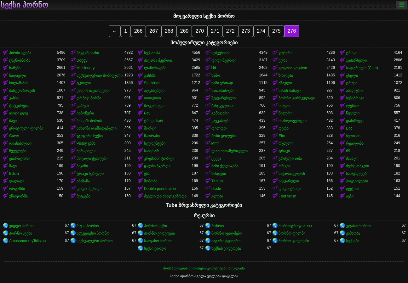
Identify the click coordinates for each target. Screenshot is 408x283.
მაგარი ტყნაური (225, 241)
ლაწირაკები (155, 68)
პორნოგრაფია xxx (295, 226)
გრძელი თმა (290, 158)
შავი (13, 121)
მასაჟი (351, 158)
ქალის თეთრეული (93, 90)
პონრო (217, 226)
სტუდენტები (154, 143)
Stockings (152, 83)
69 (348, 151)
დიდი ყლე (18, 113)
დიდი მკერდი (223, 60)
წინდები (218, 173)
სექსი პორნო (24, 5)
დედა (284, 128)
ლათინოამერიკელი (229, 151)
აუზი (349, 196)
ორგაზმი (17, 188)
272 (230, 31)
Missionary (86, 68)
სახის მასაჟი (289, 90)
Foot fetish (287, 196)
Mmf (215, 143)
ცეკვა (216, 158)
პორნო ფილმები (226, 233)
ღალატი (16, 181)
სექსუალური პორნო (94, 241)
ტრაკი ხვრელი (90, 173)
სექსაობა (152, 53)
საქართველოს (292, 173)
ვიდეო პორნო (21, 226)
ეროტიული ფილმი (26, 128)
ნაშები (14, 68)
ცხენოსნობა (19, 60)
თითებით (152, 98)
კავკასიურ (220, 121)
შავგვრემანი (88, 53)
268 (169, 31)
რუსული (286, 143)
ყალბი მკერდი (157, 166)
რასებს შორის (89, 121)
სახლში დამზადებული (97, 128)
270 (199, 31)
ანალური (354, 90)
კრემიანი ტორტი (159, 158)
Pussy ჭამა (86, 143)
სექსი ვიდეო (155, 248)
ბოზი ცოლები (223, 136)
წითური (285, 113)
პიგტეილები (357, 181)
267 (153, 31)
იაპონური (85, 113)
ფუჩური (285, 53)
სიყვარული (289, 181)
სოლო (284, 105)
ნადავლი (17, 75)
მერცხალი (86, 151)
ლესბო (352, 105)
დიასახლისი (20, 143)
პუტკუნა (83, 196)
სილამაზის (18, 83)
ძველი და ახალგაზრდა (165, 196)
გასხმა (150, 75)
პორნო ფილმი (292, 233)
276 (292, 31)
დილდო (219, 128)
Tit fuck (217, 181)
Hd (213, 68)
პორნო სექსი (155, 226)
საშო (215, 75)
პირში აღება (20, 53)
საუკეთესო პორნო (93, 233)
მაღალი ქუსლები (92, 158)
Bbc (349, 128)
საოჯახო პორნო (158, 241)
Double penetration (160, 188)
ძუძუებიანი (220, 53)
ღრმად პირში (89, 98)
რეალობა (355, 143)
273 (246, 31)
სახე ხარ (151, 151)
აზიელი (285, 83)
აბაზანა (83, 181)
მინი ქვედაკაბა (224, 166)
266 (138, 31)
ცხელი (352, 75)
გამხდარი (220, 113)
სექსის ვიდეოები (226, 248)
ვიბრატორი (19, 158)
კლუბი (217, 196)
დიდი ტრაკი (290, 188)
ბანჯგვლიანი (222, 105)
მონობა (150, 181)
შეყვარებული (223, 98)
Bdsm (14, 173)
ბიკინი (82, 166)
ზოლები (286, 75)
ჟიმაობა (353, 233)
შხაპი (216, 188)
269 (184, 31)
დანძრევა (355, 121)
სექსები (352, 241)
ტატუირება (19, 105)
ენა (147, 173)
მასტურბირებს (22, 90)
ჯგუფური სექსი (90, 136)
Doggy (82, 60)
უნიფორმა (18, 196)
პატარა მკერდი (158, 60)
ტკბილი (84, 83)
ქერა (283, 60)
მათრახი (152, 136)
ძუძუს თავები (357, 166)
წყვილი (352, 113)
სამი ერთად (222, 83)
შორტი (150, 128)
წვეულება (17, 151)
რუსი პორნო (88, 226)
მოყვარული (154, 105)
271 (215, 31)
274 (261, 31)
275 (276, 31)
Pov (147, 113)
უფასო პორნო (358, 226)
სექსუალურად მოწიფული (100, 75)
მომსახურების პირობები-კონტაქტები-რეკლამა (203, 268)
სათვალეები (357, 173)
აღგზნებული (155, 90)
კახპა (14, 98)
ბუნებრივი (355, 98)
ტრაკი (351, 53)
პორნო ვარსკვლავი (296, 98)
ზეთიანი (353, 136)
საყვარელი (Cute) (362, 68)
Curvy (14, 136)
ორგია (284, 166)
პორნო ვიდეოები (159, 233)
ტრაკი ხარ (153, 121)
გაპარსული (356, 60)
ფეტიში (352, 188)
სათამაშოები (222, 90)
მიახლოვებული (293, 121)
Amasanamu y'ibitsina (27, 241)
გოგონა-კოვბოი (293, 68)
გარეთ (83, 105)
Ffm (282, 136)
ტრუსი (351, 83)
